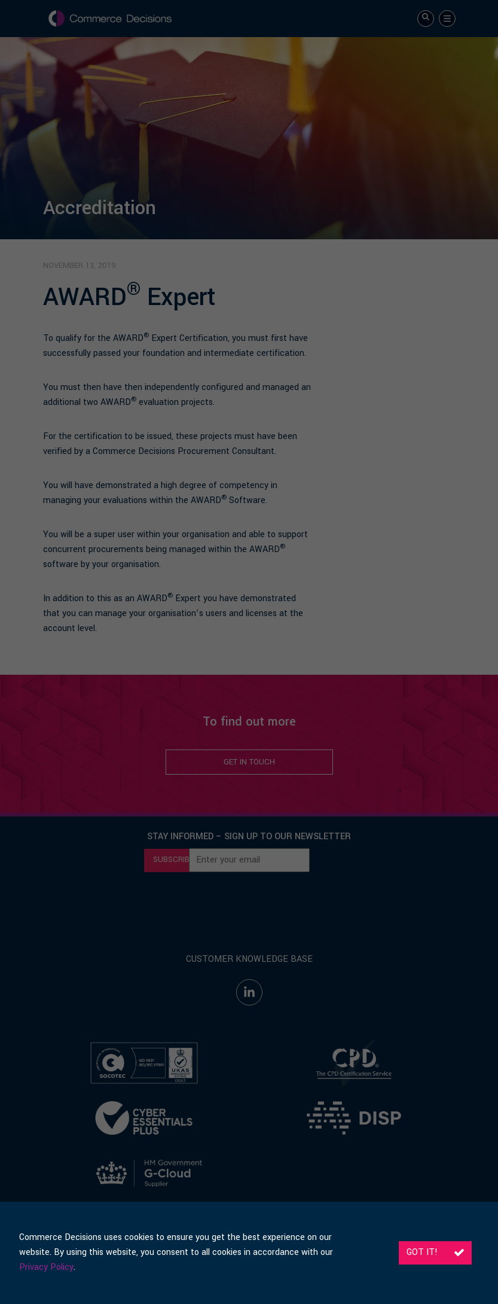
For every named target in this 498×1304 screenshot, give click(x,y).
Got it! (435, 1252)
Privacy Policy (46, 1267)
